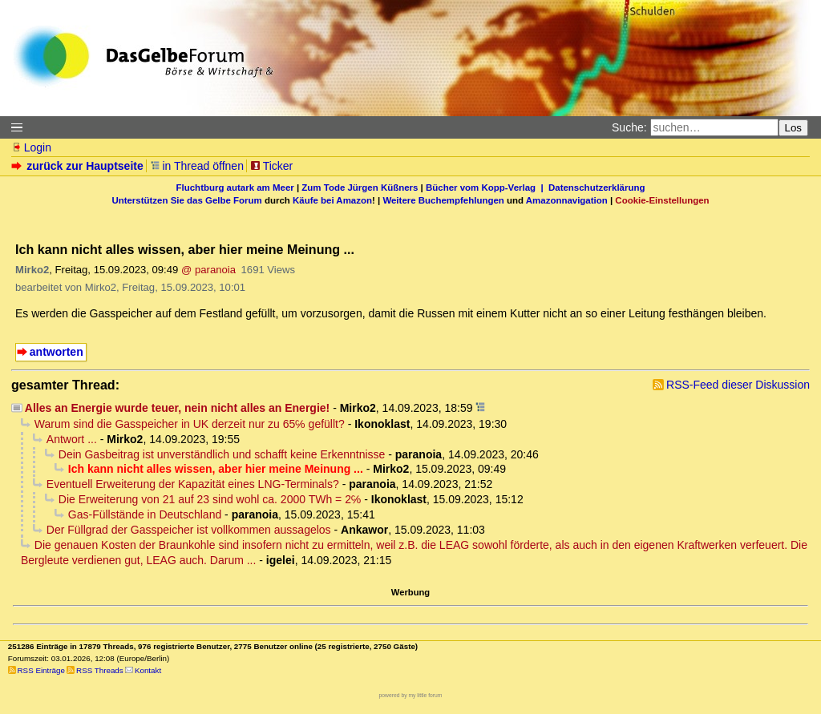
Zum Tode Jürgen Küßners (359, 187)
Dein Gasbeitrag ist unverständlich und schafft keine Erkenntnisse (222, 454)
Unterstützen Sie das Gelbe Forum (186, 200)
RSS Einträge (41, 670)
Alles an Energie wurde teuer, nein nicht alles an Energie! (177, 407)
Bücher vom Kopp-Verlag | (487, 187)
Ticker (271, 165)
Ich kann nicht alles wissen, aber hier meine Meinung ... (215, 468)
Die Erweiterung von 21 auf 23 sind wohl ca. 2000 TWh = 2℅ (210, 499)
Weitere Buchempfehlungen (443, 200)
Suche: (629, 127)
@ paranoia (208, 270)
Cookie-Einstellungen (662, 200)
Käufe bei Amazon (332, 200)
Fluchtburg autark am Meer (235, 187)
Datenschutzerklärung (596, 187)
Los (794, 128)
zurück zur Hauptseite (79, 165)
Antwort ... (72, 439)
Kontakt (148, 670)
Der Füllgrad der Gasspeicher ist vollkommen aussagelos (189, 529)
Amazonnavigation (567, 200)
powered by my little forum (411, 695)
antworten (56, 351)
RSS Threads (99, 670)
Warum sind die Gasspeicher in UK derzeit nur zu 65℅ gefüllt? (189, 424)
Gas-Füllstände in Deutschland (144, 514)
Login (31, 147)
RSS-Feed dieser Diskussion (738, 384)
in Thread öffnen (197, 165)
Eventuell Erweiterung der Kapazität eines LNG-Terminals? (193, 484)
